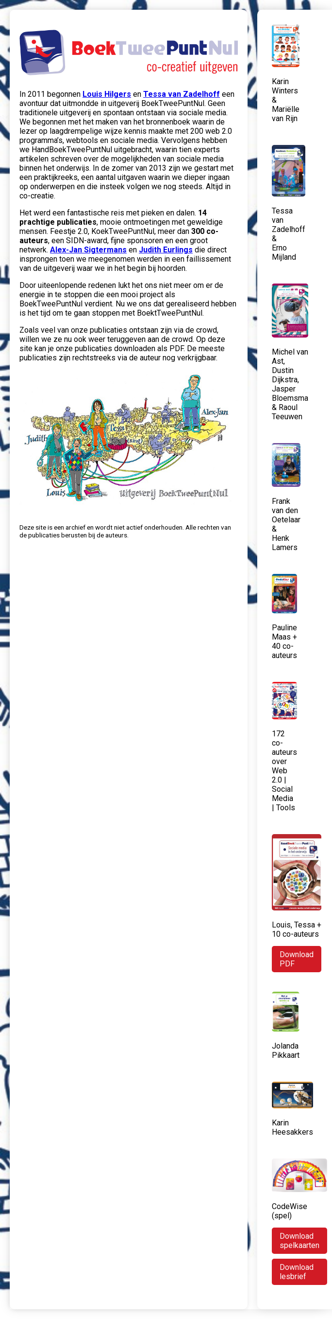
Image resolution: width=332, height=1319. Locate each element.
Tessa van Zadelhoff (181, 94)
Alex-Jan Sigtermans (88, 249)
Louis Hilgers (107, 94)
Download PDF (297, 959)
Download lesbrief (297, 1272)
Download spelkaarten (299, 1240)
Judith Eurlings (166, 249)
